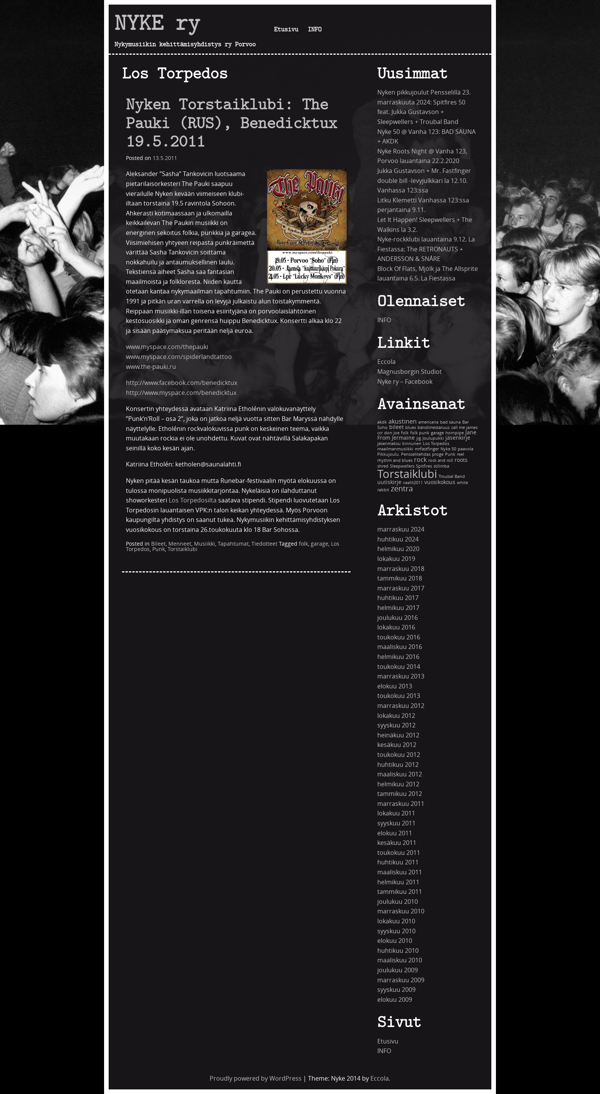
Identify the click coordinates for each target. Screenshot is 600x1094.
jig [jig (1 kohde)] (418, 438)
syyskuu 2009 (396, 989)
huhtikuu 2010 (398, 950)
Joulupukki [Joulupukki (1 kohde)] (433, 438)
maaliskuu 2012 (399, 774)
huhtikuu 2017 (398, 598)
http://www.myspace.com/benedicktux (181, 392)
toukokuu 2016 (398, 637)
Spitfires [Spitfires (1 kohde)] (424, 466)
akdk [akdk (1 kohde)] (382, 422)
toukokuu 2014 (398, 666)
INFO (314, 29)
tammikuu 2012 (399, 793)
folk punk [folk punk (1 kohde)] (419, 432)
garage (319, 544)
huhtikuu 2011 (398, 862)
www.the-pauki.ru (151, 366)
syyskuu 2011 (396, 823)
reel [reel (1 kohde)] (460, 454)
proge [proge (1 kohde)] (437, 454)
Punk (158, 549)
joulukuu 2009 (397, 970)
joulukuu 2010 (397, 901)
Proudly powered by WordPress (256, 1078)
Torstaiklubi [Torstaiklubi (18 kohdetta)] (407, 474)
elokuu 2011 (394, 833)
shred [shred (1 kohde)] (382, 466)
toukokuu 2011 (398, 852)
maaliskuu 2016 (399, 647)
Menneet (179, 544)
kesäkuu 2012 (396, 744)
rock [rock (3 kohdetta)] (420, 459)
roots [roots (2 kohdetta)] (461, 460)
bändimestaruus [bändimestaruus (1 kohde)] (433, 427)
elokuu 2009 (394, 999)
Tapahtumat (233, 544)
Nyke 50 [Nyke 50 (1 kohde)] (448, 449)
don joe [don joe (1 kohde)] (391, 432)
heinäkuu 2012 (398, 735)
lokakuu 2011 (396, 813)
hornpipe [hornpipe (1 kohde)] (454, 432)
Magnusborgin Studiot (409, 371)
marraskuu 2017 (400, 588)
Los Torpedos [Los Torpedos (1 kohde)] (436, 443)
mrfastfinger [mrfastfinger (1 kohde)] (427, 449)
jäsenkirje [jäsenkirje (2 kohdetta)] (457, 438)
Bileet (158, 544)
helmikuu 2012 (398, 784)
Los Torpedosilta (193, 500)
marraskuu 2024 (400, 529)
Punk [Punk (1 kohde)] (450, 454)
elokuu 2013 (394, 686)
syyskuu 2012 (396, 725)
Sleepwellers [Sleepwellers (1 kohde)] (402, 466)
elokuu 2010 (394, 940)
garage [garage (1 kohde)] (437, 432)
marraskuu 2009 (400, 980)
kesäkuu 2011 (396, 842)
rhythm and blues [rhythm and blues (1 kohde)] (394, 460)
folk (303, 544)
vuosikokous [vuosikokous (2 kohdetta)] (439, 482)
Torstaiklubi (182, 549)
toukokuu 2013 (398, 695)
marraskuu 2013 (400, 676)
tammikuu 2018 (399, 578)
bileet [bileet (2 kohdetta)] (396, 427)
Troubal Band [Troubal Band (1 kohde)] (452, 476)
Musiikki (204, 544)
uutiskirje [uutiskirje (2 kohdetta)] (389, 482)
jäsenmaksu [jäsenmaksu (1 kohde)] (389, 443)
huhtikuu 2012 (398, 764)
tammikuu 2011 (399, 891)
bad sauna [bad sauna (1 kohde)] (450, 422)
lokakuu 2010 (396, 921)
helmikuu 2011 (398, 882)
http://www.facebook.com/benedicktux (181, 382)
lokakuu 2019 (396, 558)
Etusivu (286, 29)
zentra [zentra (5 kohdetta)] (402, 488)
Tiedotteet (264, 544)
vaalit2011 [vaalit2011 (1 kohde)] (413, 482)
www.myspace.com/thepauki (167, 347)
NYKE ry (157, 22)
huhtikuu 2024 (398, 539)
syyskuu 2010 (396, 931)
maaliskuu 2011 (399, 872)
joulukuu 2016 (397, 617)
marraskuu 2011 (400, 803)
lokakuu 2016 (396, 627)
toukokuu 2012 (398, 754)
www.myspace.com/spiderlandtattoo (179, 356)
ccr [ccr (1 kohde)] (380, 432)
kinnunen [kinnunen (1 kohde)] (411, 443)
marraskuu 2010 (400, 911)
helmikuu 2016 (398, 656)
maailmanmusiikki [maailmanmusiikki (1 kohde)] (395, 449)
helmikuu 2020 (398, 549)
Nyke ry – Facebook (404, 381)
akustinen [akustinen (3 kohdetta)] (402, 421)
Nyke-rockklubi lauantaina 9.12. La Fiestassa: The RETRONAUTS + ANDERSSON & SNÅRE (426, 249)
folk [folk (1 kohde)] (405, 432)
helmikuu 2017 (398, 607)
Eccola (386, 361)
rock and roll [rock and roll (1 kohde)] (440, 460)
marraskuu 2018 (400, 568)
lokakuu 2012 (396, 715)
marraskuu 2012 (400, 705)
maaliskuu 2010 (399, 960)
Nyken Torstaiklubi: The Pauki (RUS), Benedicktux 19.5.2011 (231, 122)
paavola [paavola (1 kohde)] (465, 449)
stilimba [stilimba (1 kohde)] (441, 466)
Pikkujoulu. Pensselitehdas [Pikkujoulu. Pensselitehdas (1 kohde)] (403, 454)
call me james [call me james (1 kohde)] (464, 427)
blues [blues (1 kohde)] (410, 427)
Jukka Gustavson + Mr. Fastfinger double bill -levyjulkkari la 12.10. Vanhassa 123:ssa (424, 180)
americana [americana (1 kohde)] (428, 422)
